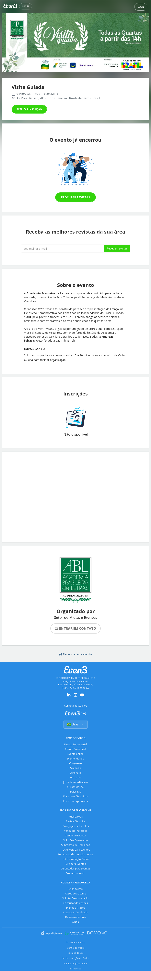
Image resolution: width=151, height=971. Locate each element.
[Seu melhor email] (62, 248)
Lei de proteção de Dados (75, 958)
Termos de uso (76, 952)
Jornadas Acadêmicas (75, 782)
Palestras (75, 791)
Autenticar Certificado (75, 912)
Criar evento (75, 889)
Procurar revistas (75, 197)
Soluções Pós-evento (75, 840)
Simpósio (75, 768)
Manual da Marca (76, 947)
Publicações (76, 816)
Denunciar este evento (75, 654)
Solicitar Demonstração (75, 898)
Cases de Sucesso (75, 893)
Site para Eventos (75, 864)
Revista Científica (75, 821)
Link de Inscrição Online (75, 859)
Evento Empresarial (75, 744)
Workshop (76, 777)
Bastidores (75, 968)
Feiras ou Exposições (75, 801)
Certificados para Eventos (75, 868)
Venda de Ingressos (75, 830)
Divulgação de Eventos (76, 826)
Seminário (76, 772)
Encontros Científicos (75, 796)
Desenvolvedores (75, 917)
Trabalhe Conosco (75, 942)
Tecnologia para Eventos (75, 849)
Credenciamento (75, 873)
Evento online (75, 754)
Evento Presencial (75, 749)
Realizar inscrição (29, 109)
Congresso (75, 763)
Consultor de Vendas (75, 903)
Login (25, 6)
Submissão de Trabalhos (75, 845)
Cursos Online (75, 787)
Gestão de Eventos (76, 835)
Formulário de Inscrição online (75, 854)
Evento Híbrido (75, 758)
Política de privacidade (75, 963)
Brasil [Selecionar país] (75, 724)
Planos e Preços (75, 907)
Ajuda (75, 922)
